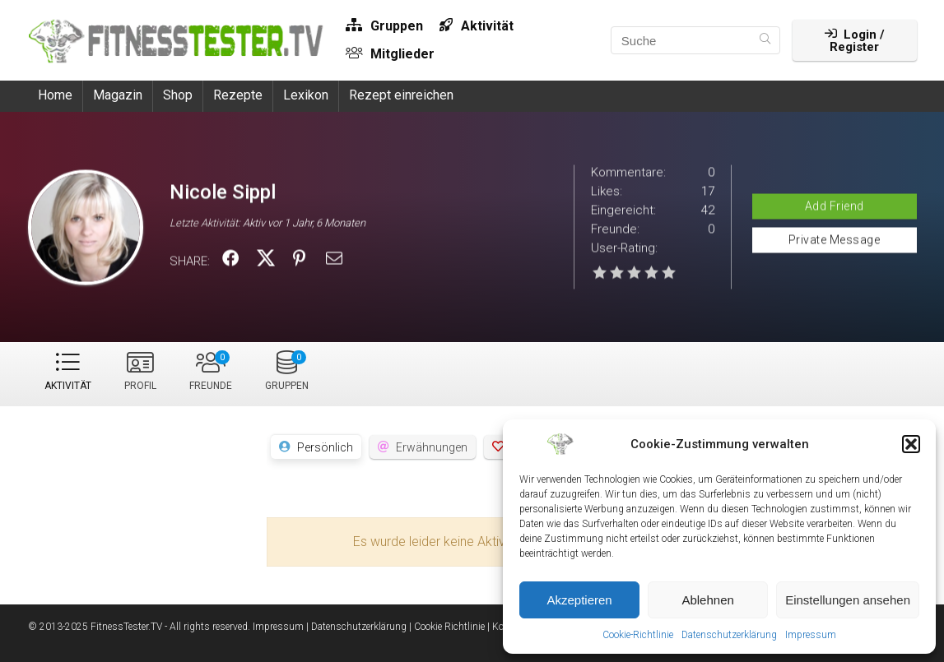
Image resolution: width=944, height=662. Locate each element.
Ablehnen (707, 600)
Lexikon (305, 95)
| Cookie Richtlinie (447, 626)
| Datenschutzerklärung (356, 626)
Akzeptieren (579, 600)
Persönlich (325, 447)
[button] (911, 444)
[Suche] (765, 40)
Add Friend (834, 205)
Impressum (810, 635)
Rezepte (238, 95)
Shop (178, 95)
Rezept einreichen (401, 95)
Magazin (117, 95)
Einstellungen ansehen (847, 600)
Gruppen (384, 26)
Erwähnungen (431, 447)
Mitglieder (390, 54)
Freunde (210, 370)
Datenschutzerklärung (729, 635)
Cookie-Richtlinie (637, 635)
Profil (140, 385)
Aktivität (476, 26)
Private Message (834, 239)
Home (55, 95)
